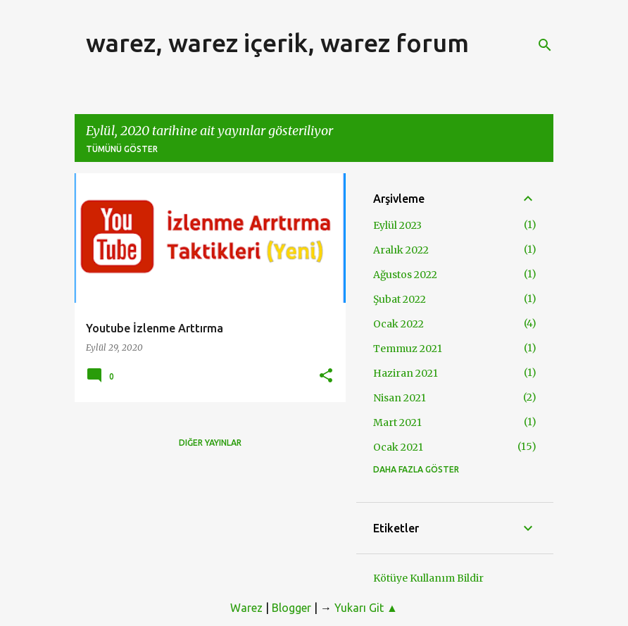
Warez (246, 607)
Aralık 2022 (401, 250)
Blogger (291, 607)
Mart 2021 (397, 422)
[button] (326, 376)
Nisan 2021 (399, 398)
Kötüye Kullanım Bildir (428, 578)
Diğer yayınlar (210, 442)
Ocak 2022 (398, 324)
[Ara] (544, 45)
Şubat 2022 (399, 299)
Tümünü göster (122, 149)
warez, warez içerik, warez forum (277, 42)
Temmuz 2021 (407, 348)
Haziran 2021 (405, 373)
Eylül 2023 (397, 225)
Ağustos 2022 (405, 274)
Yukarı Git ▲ (366, 607)
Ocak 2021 (398, 447)
